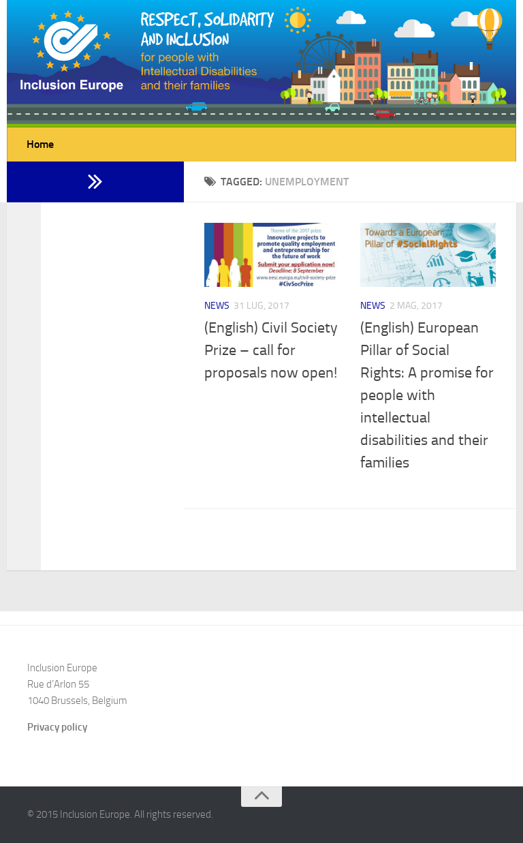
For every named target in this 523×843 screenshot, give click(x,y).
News (216, 305)
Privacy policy (57, 727)
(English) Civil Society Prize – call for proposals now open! (271, 350)
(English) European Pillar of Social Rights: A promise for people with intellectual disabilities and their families (427, 395)
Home (40, 144)
